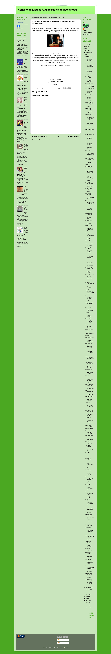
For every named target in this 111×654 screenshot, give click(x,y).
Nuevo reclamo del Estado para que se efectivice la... (89, 209)
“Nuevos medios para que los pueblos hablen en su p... (89, 124)
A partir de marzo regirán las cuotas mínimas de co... (89, 59)
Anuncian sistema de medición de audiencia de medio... (89, 405)
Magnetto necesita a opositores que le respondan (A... (88, 145)
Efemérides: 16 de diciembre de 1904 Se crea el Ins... (89, 257)
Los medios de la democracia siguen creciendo (89, 160)
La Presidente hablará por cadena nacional (88, 575)
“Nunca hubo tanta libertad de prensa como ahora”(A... (89, 365)
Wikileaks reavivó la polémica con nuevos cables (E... (89, 472)
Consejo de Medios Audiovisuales (88, 30)
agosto (87, 594)
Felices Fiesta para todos (88, 167)
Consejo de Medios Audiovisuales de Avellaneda (47, 9)
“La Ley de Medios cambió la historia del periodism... (88, 544)
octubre (88, 589)
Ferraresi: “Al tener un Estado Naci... (89, 309)
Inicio (57, 136)
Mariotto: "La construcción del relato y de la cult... (89, 358)
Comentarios (61, 642)
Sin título (87, 164)
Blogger (66, 647)
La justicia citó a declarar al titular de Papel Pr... (89, 72)
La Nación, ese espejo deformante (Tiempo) (89, 398)
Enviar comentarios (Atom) (45, 139)
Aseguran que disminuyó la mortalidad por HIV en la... (89, 582)
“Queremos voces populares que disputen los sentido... (89, 117)
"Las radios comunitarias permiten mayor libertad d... (89, 479)
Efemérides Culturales (88, 442)
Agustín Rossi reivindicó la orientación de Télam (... (89, 291)
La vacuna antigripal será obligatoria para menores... (89, 568)
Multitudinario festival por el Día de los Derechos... (89, 320)
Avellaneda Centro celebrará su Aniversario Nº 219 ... (89, 555)
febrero (88, 607)
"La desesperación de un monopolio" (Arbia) (89, 494)
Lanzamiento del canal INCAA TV (89, 131)
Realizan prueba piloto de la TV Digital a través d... (89, 537)
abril (87, 602)
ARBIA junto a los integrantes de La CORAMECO (89, 420)
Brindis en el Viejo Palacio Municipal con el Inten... (89, 172)
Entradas (60, 640)
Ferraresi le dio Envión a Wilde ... (89, 326)
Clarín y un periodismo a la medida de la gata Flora (89, 263)
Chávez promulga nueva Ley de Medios (89, 178)
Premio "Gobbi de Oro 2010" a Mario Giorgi (89, 85)
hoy (86, 54)
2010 (85, 50)
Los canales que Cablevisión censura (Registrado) (89, 339)
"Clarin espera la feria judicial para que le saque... (89, 90)
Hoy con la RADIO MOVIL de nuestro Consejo (88, 250)
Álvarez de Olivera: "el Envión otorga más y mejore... (89, 509)
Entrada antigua (73, 136)
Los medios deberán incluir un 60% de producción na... (89, 153)
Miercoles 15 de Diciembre (89, 244)
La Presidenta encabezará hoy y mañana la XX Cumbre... (89, 517)
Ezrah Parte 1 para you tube (89, 426)
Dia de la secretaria (26, 61)
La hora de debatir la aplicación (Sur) (88, 110)
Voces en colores (87, 241)
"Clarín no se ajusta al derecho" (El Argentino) (89, 345)
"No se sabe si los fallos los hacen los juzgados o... (89, 380)
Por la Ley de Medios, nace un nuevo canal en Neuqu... (89, 270)
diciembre (88, 52)
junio (87, 598)
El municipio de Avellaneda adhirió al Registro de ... (89, 298)
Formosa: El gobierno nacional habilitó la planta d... (88, 97)
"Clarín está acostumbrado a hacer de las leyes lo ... (89, 202)
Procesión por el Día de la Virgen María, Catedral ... (89, 371)
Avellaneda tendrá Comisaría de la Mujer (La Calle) (89, 530)
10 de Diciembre (89, 333)
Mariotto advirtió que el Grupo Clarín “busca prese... (89, 104)
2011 (85, 48)
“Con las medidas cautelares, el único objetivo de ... (89, 448)
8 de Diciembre (89, 428)
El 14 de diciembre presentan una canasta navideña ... (89, 502)
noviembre (88, 587)
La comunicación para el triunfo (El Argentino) (89, 392)
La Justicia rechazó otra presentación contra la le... (89, 66)
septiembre (89, 592)
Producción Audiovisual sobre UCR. (88, 432)
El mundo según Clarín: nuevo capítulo (89, 222)
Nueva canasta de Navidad (89, 302)
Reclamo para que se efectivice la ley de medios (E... (89, 228)
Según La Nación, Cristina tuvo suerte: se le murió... (89, 464)
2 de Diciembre (89, 522)
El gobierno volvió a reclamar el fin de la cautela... (89, 235)
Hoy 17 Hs (88, 452)
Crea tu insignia (20, 28)
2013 (85, 44)
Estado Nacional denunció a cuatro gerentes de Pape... (89, 277)
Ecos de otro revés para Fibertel (88, 190)
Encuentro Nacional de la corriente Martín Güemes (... (89, 285)
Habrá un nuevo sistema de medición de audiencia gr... (89, 386)
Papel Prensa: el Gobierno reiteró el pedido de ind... (89, 137)
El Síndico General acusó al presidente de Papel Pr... (89, 79)
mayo (87, 600)
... (85, 305)
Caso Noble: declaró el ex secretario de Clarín (89, 561)
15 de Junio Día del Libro (26, 169)
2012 (85, 46)
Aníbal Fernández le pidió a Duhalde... (89, 314)
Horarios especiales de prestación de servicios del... (89, 184)
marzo (87, 605)
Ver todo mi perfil (87, 34)
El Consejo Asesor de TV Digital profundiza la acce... (89, 487)
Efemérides (88, 335)
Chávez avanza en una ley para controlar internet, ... (89, 352)
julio (87, 596)
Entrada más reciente (39, 136)
